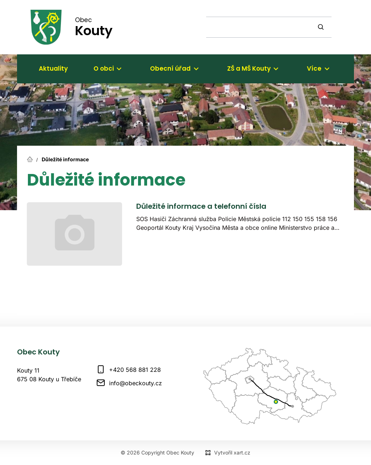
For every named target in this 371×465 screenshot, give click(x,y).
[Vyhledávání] (322, 27)
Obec (94, 27)
